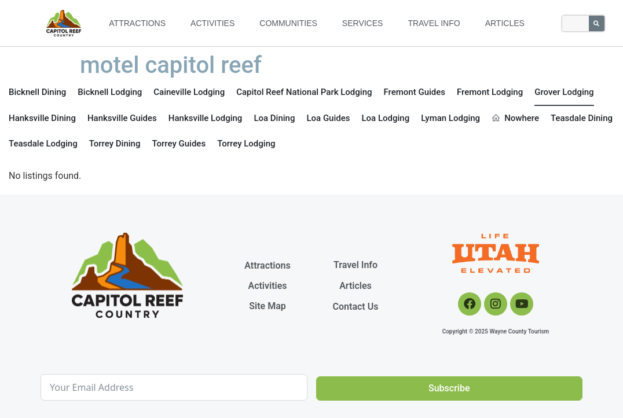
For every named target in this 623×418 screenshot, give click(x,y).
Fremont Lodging (490, 92)
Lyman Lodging (450, 118)
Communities (288, 23)
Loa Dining (274, 118)
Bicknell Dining (37, 92)
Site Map (267, 305)
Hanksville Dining (42, 118)
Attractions (137, 23)
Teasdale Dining (582, 118)
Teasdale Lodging (43, 143)
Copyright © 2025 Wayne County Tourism (495, 331)
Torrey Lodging (246, 143)
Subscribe (449, 388)
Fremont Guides (415, 92)
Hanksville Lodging (205, 118)
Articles (505, 23)
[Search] (596, 23)
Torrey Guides (179, 143)
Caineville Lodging (189, 92)
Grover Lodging (563, 92)
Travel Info (434, 23)
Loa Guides (328, 118)
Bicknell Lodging (110, 92)
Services (362, 23)
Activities (212, 23)
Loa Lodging (385, 118)
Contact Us (356, 306)
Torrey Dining (115, 143)
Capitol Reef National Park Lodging (304, 92)
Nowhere (515, 118)
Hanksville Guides (122, 118)
